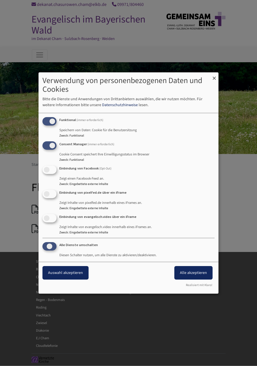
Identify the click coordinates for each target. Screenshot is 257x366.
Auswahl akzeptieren (65, 273)
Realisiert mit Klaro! (199, 285)
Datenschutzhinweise (120, 105)
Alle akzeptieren (193, 273)
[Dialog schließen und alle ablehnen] (214, 75)
